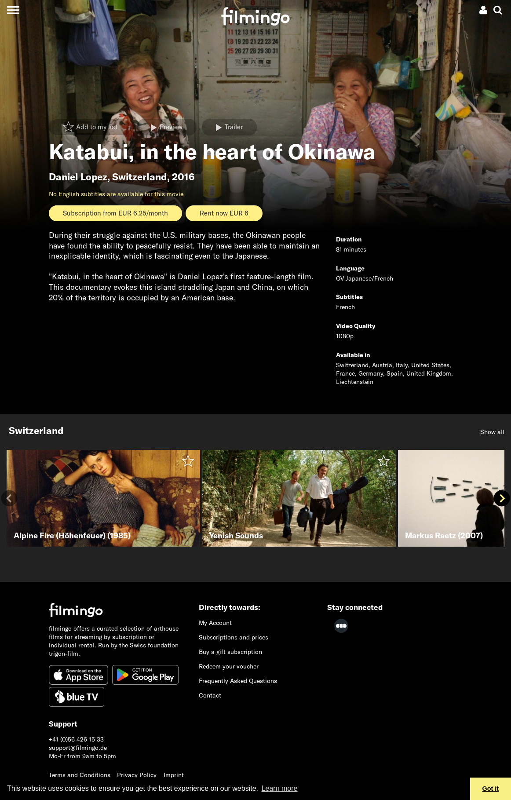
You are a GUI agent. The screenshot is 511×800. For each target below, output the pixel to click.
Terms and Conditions (79, 775)
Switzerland (139, 177)
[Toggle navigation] (13, 10)
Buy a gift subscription (230, 652)
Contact (210, 695)
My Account (215, 623)
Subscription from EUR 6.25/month (115, 213)
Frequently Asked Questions (238, 681)
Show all (492, 432)
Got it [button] (490, 788)
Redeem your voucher (229, 666)
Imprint (174, 775)
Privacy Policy (137, 775)
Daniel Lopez (78, 177)
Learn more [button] (280, 788)
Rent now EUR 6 (224, 213)
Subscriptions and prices (233, 637)
